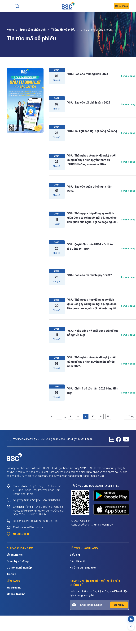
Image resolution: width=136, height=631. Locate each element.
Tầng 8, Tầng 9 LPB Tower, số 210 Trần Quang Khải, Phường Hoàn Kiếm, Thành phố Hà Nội (37, 490)
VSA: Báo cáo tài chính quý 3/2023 (89, 275)
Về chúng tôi (14, 554)
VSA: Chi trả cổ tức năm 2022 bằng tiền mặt (92, 390)
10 (93, 416)
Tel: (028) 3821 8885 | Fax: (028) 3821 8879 (37, 520)
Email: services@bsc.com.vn (28, 527)
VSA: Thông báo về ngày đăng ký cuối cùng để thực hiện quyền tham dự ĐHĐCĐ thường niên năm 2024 (91, 160)
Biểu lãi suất (77, 561)
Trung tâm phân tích (33, 29)
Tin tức (11, 573)
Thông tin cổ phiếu (63, 29)
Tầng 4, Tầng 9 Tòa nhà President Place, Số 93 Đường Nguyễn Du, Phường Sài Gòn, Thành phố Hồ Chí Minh (38, 510)
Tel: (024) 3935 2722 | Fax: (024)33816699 (36, 500)
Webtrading (14, 587)
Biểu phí (75, 554)
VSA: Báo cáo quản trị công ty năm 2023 (89, 189)
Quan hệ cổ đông (18, 561)
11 (100, 416)
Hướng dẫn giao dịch (83, 567)
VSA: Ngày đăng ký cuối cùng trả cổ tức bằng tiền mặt (92, 333)
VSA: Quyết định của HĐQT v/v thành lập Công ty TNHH (90, 246)
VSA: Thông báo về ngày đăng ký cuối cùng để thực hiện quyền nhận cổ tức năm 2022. (91, 362)
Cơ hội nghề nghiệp (19, 567)
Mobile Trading (16, 593)
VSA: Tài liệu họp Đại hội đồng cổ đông (92, 131)
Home (10, 29)
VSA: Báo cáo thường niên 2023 (87, 74)
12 (108, 416)
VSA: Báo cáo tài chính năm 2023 (88, 102)
